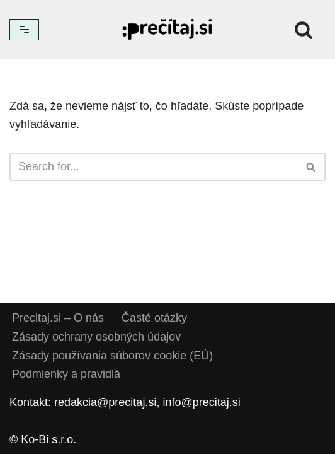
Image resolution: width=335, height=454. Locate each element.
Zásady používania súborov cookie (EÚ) (112, 355)
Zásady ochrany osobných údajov (96, 336)
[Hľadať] (303, 29)
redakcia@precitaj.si (105, 402)
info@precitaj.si (201, 402)
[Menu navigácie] (24, 29)
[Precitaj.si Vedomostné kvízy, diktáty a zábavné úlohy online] (167, 29)
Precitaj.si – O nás (58, 317)
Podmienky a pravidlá (66, 374)
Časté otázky (154, 317)
